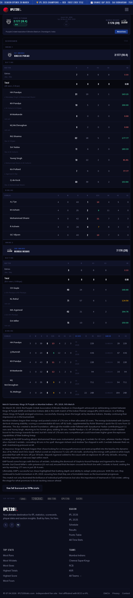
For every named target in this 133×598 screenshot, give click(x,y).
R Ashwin (14, 226)
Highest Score (10, 576)
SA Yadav (15, 147)
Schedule (73, 525)
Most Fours (9, 581)
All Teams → (75, 576)
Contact (126, 593)
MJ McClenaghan (18, 125)
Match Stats (121, 31)
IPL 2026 (73, 515)
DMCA (107, 593)
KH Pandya (15, 103)
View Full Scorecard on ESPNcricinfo (23, 488)
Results (73, 530)
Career (109, 344)
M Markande (16, 114)
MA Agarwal (16, 310)
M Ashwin (15, 210)
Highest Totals (10, 571)
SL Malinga (15, 392)
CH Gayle (14, 288)
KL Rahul (14, 299)
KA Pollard (15, 169)
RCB (71, 566)
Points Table (75, 535)
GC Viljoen (15, 235)
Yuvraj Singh (16, 158)
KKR (71, 571)
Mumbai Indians (77, 556)
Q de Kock (15, 180)
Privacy (115, 593)
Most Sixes (8, 566)
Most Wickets (10, 561)
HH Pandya (15, 92)
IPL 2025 (73, 520)
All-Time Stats (76, 540)
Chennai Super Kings (79, 561)
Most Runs (8, 556)
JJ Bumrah (15, 352)
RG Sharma (15, 136)
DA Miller (14, 321)
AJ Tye (13, 202)
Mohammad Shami (19, 218)
